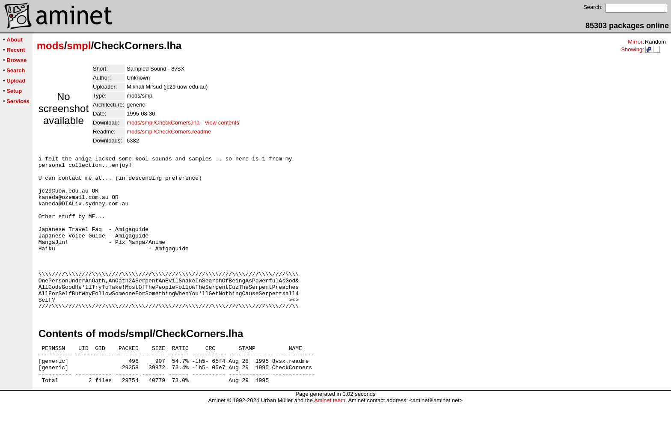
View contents (222, 122)
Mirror (635, 42)
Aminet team (329, 439)
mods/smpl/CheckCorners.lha (163, 122)
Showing (631, 49)
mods (50, 45)
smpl (79, 45)
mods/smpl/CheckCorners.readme (169, 131)
